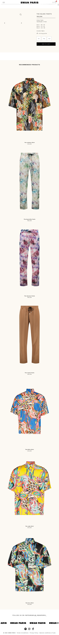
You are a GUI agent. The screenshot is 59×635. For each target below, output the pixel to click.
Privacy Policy (34, 632)
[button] (58, 4)
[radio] (39, 38)
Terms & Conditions (22, 632)
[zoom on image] (20, 14)
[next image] (21, 23)
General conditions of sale (48, 632)
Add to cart (46, 44)
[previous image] (4, 23)
